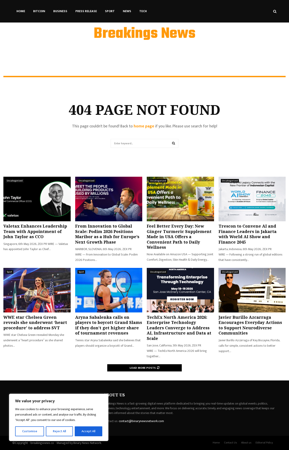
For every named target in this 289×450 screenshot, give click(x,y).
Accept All (88, 431)
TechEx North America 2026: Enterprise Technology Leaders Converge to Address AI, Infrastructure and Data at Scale (179, 327)
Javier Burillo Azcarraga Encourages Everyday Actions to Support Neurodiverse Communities (250, 325)
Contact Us (230, 443)
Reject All (59, 431)
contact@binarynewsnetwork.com (141, 421)
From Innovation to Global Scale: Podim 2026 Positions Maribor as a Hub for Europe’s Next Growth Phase (107, 233)
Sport (110, 11)
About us (246, 443)
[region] (58, 417)
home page (144, 126)
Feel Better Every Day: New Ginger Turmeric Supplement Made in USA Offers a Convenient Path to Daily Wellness (179, 236)
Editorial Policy (264, 443)
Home (20, 11)
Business (60, 11)
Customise (29, 431)
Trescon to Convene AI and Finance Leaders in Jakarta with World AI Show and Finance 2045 (248, 233)
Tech (143, 11)
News (127, 11)
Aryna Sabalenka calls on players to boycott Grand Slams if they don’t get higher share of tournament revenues (108, 325)
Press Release (86, 11)
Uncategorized (15, 181)
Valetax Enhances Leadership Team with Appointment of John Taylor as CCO (35, 231)
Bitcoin (39, 11)
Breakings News (145, 34)
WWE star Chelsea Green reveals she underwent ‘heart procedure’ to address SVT (35, 322)
